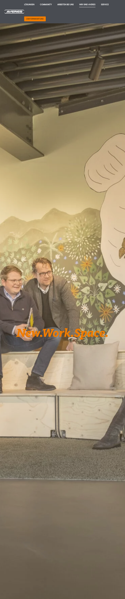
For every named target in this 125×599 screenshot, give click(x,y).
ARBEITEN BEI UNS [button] (65, 4)
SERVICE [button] (105, 4)
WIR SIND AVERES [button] (87, 4)
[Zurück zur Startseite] (14, 11)
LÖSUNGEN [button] (29, 4)
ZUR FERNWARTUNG (35, 19)
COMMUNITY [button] (46, 4)
